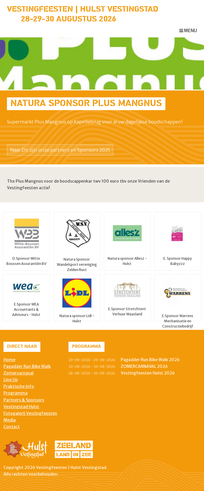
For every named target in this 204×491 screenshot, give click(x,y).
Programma (15, 393)
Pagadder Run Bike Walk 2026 (150, 359)
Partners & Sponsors (23, 400)
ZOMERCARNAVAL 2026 (144, 366)
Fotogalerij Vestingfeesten (30, 413)
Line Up (10, 379)
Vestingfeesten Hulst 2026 (148, 373)
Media (9, 420)
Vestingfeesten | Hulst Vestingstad (82, 9)
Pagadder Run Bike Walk (27, 366)
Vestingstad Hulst (21, 406)
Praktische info (18, 386)
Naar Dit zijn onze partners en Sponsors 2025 (60, 150)
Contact (11, 426)
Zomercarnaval (18, 373)
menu (188, 30)
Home (9, 359)
